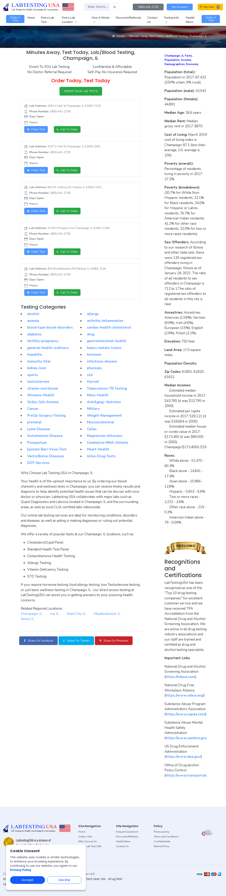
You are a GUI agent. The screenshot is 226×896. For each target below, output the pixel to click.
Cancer (33, 408)
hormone (94, 354)
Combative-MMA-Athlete (107, 442)
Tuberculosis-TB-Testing (107, 388)
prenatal (34, 422)
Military (93, 408)
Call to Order (67, 129)
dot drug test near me (88, 879)
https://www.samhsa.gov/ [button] (186, 738)
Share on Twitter (76, 641)
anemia (33, 320)
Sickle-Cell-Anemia (43, 402)
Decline (64, 880)
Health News (123, 841)
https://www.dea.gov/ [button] (183, 756)
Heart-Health (98, 449)
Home (118, 36)
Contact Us (122, 846)
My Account (179, 7)
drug (90, 334)
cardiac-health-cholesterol (109, 327)
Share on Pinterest (113, 641)
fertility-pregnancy (42, 341)
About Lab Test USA (89, 846)
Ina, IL (54, 613)
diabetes (34, 334)
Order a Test (85, 836)
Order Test (36, 129)
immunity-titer (39, 361)
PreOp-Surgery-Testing (46, 415)
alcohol (33, 314)
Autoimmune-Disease (45, 435)
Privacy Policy (20, 870)
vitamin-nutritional (42, 388)
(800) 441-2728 (148, 7)
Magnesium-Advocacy (104, 435)
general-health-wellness (48, 348)
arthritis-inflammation (105, 320)
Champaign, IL (31, 613)
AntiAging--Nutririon (104, 402)
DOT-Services (38, 463)
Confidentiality (162, 841)
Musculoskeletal (100, 422)
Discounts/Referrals (127, 836)
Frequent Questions (127, 831)
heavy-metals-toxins (104, 348)
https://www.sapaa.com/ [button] (185, 714)
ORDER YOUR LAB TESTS (81, 91)
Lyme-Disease (38, 429)
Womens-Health (40, 395)
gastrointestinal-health (106, 341)
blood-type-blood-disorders (50, 327)
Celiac (92, 429)
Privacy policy (161, 831)
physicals (94, 368)
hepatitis (34, 354)
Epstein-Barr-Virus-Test (47, 449)
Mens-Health (97, 395)
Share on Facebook (38, 641)
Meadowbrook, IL (107, 613)
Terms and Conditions (166, 836)
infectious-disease (102, 361)
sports (32, 375)
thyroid (93, 381)
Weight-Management (104, 415)
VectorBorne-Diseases (45, 456)
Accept (27, 880)
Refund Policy (161, 846)
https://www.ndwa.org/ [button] (184, 695)
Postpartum (37, 442)
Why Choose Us (87, 841)
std (89, 375)
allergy (93, 314)
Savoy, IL (27, 619)
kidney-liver (36, 368)
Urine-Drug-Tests (101, 456)
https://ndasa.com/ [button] (180, 677)
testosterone (38, 381)
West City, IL (76, 613)
